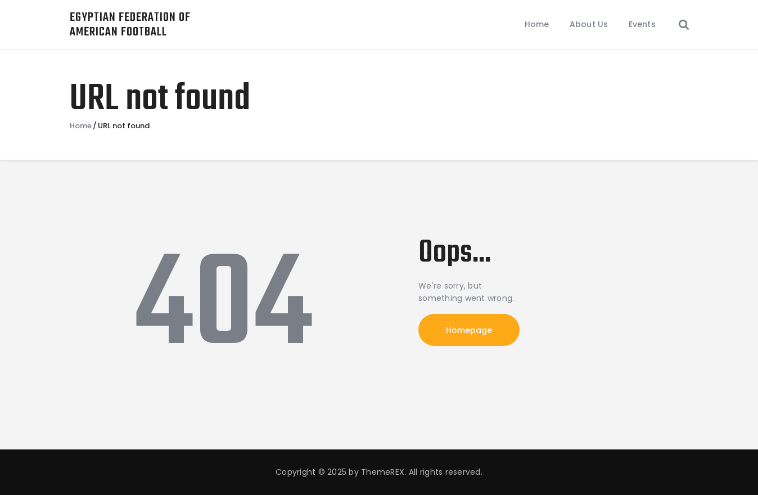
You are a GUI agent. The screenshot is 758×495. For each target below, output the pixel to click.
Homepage (469, 330)
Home (81, 126)
